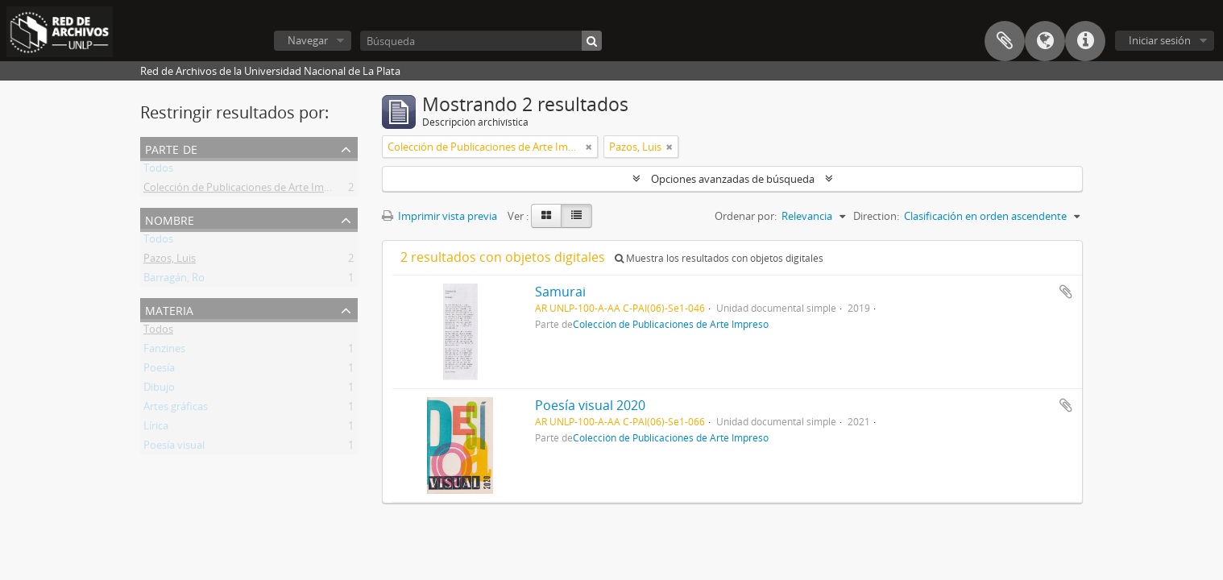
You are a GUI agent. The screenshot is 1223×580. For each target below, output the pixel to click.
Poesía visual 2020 (590, 405)
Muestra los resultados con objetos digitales (719, 258)
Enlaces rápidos (1085, 41)
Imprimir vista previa (439, 216)
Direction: (876, 216)
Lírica (155, 428)
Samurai (560, 291)
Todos (158, 171)
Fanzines (164, 351)
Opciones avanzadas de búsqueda (733, 179)
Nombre (169, 219)
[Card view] (546, 216)
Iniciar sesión (1160, 40)
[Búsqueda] (481, 41)
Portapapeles (1005, 41)
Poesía (159, 370)
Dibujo (159, 390)
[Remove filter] (589, 147)
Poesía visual (174, 448)
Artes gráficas (175, 409)
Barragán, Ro (174, 280)
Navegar (308, 40)
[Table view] (576, 216)
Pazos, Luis (169, 261)
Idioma (1045, 41)
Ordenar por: (746, 216)
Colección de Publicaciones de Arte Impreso (247, 190)
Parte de (171, 148)
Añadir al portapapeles (1066, 292)
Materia (169, 309)
